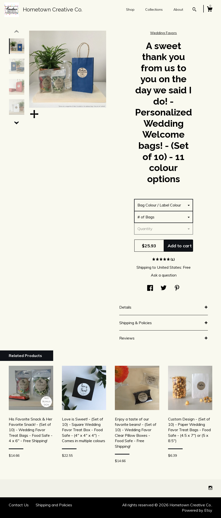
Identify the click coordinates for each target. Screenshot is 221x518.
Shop (130, 9)
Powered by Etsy (197, 510)
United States (169, 267)
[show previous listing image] (16, 32)
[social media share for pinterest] (177, 288)
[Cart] (209, 9)
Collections (154, 9)
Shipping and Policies (54, 504)
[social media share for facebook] (150, 288)
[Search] (194, 10)
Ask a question (164, 275)
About (178, 9)
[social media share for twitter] (163, 288)
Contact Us (19, 504)
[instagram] (210, 488)
